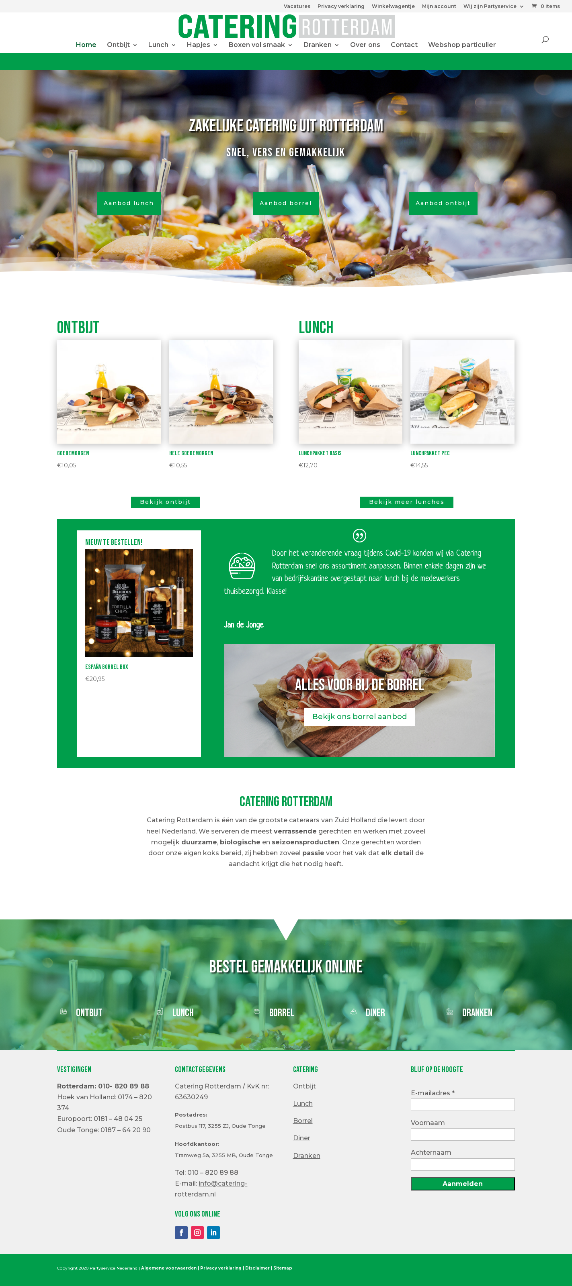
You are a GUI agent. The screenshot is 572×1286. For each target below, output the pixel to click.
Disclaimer (257, 1268)
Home (86, 45)
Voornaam (428, 1123)
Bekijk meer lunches (407, 501)
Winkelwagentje (393, 6)
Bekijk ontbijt (165, 501)
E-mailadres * (433, 1093)
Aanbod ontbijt (443, 203)
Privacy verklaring (341, 6)
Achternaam (431, 1152)
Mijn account (439, 6)
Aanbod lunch (129, 203)
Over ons (365, 45)
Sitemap (282, 1268)
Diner (375, 1013)
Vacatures (297, 6)
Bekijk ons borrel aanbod (359, 716)
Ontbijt (118, 45)
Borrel (281, 1013)
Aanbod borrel (286, 203)
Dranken (317, 45)
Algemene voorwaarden (169, 1268)
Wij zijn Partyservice (490, 6)
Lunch (158, 45)
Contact (404, 45)
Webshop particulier (462, 45)
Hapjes (198, 45)
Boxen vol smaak (257, 45)
